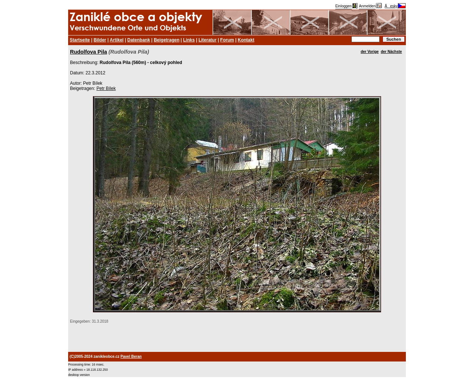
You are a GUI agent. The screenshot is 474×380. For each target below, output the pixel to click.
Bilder (100, 40)
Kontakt (246, 40)
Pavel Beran (130, 356)
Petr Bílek (106, 88)
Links (189, 40)
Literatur (207, 40)
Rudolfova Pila (88, 52)
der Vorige (370, 52)
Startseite (80, 40)
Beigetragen (166, 40)
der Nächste (391, 52)
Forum (227, 40)
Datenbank (138, 40)
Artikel (116, 40)
